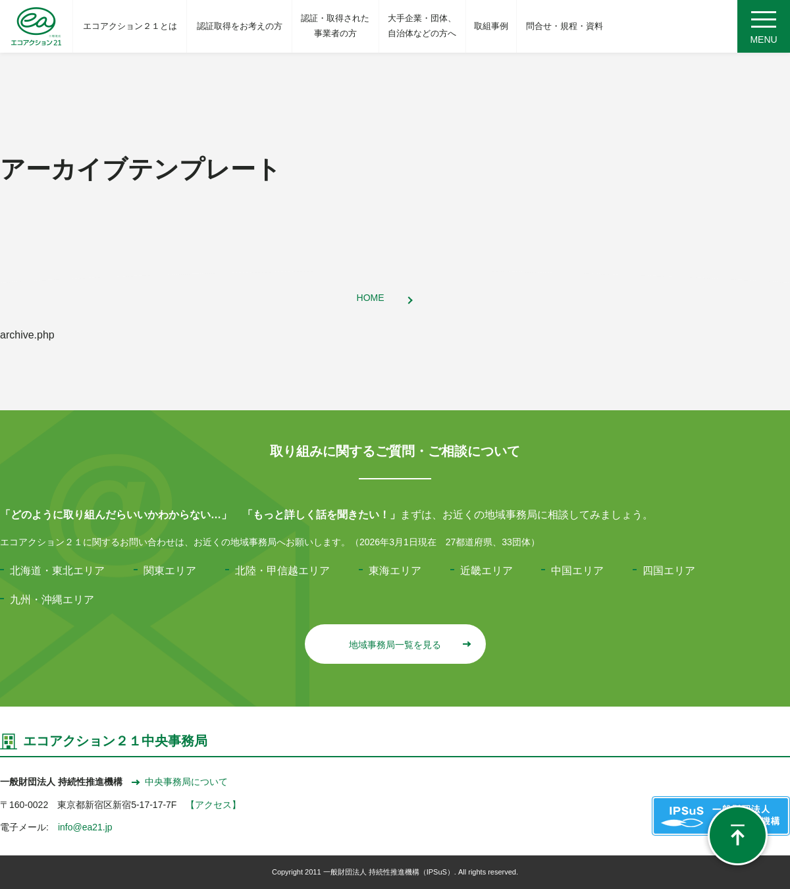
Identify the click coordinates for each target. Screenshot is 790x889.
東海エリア (395, 570)
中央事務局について (180, 781)
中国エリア (577, 570)
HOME (370, 297)
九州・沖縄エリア (52, 599)
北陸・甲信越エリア (282, 570)
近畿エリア (486, 570)
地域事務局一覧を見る (409, 644)
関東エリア (170, 570)
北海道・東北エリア (57, 570)
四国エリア (669, 570)
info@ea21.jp (85, 827)
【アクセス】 (213, 804)
